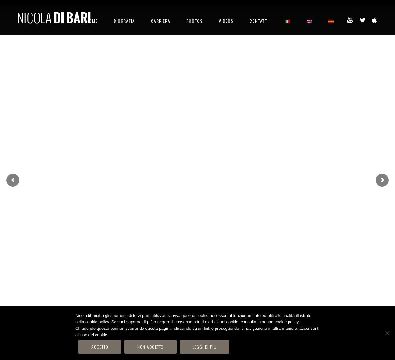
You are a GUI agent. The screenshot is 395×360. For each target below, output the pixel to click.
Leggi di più (204, 346)
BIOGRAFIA (124, 20)
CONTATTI (259, 20)
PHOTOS (194, 20)
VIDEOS (226, 20)
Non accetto (150, 346)
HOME (91, 20)
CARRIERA (160, 20)
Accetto (99, 346)
